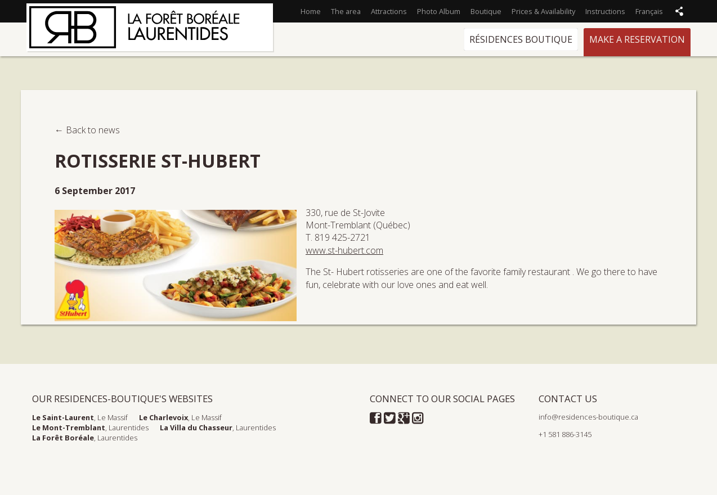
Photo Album (438, 11)
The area (346, 11)
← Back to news (87, 130)
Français (649, 11)
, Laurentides (90, 427)
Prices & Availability (543, 11)
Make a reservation (637, 39)
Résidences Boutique (520, 39)
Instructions (605, 11)
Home (311, 11)
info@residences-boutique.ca (588, 417)
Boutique (485, 11)
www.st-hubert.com (344, 250)
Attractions (389, 11)
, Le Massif (80, 417)
